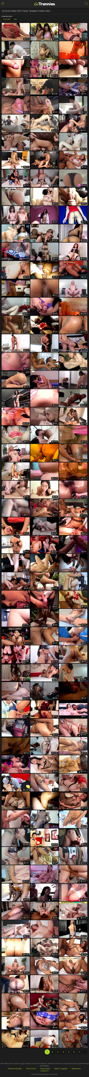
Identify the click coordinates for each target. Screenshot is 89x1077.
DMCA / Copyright (60, 1069)
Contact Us (44, 1071)
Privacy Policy (45, 1069)
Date (15, 19)
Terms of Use (31, 1069)
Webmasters (76, 1069)
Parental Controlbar (15, 1069)
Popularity (7, 19)
